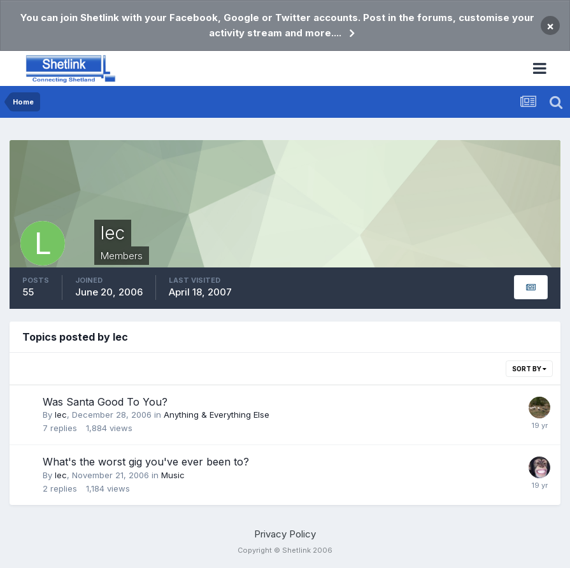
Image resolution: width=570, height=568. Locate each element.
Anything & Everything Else (216, 414)
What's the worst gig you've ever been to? (146, 461)
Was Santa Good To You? (105, 401)
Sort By (529, 369)
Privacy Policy (285, 534)
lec (61, 414)
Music (173, 475)
